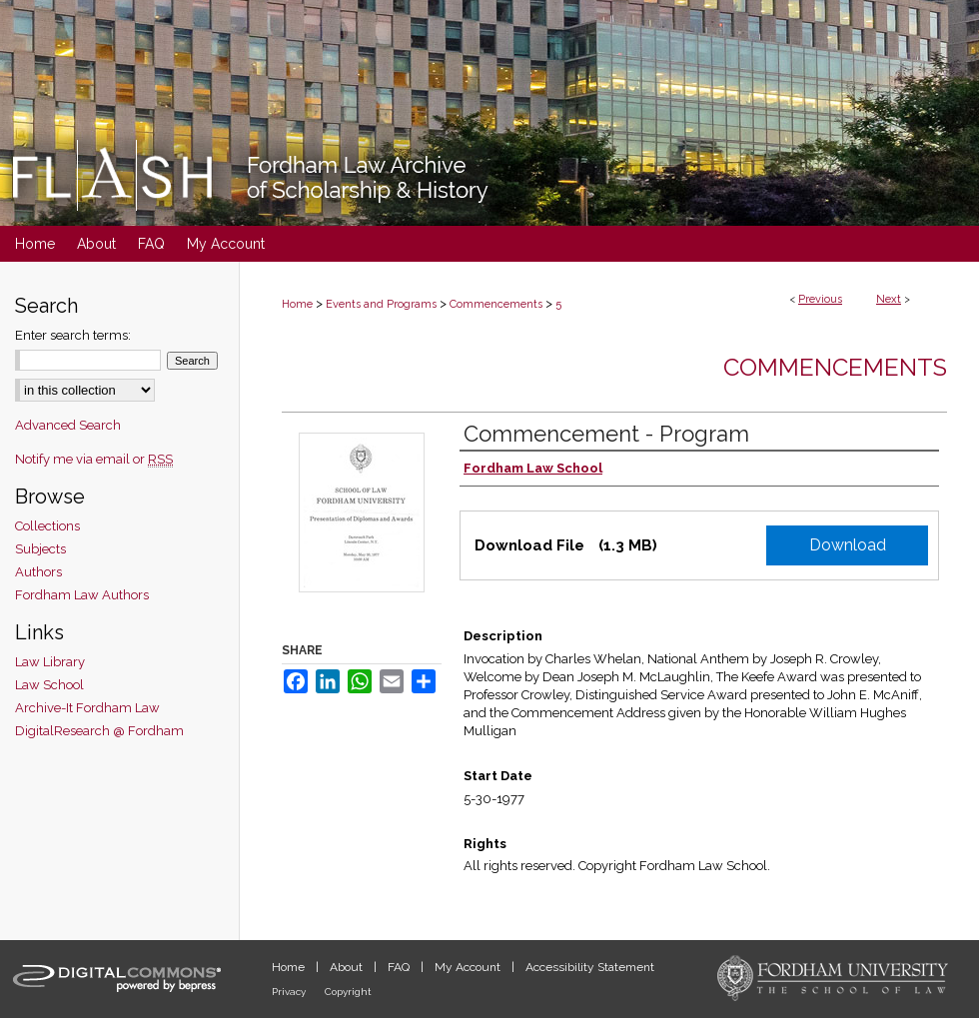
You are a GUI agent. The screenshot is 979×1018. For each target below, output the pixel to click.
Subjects (40, 548)
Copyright (348, 991)
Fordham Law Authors (82, 594)
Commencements (496, 304)
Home (297, 304)
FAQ (400, 967)
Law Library (50, 661)
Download (847, 544)
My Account (469, 967)
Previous (820, 299)
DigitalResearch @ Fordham (99, 730)
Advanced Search (68, 425)
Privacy (290, 991)
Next (888, 299)
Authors (38, 571)
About (348, 967)
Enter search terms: (73, 335)
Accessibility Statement (589, 967)
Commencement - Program (606, 434)
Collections (47, 525)
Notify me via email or (94, 459)
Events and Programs (381, 304)
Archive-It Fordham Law (87, 707)
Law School (49, 684)
